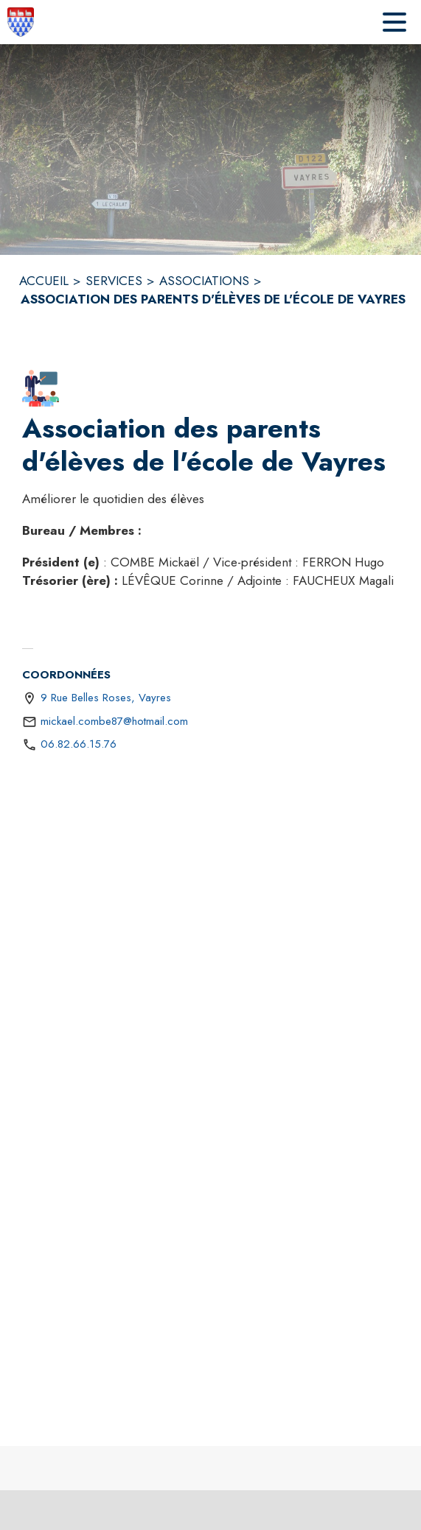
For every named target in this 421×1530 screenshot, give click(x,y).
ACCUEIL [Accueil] (44, 280)
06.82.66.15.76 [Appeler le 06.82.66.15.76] (78, 744)
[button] (40, 388)
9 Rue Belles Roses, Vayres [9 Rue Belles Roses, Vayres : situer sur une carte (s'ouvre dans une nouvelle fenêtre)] (106, 697)
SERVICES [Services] (114, 280)
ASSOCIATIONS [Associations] (204, 280)
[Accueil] (20, 22)
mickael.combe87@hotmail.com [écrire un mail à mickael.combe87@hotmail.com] (114, 721)
